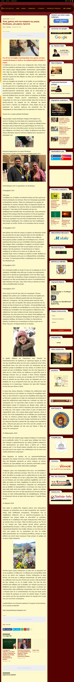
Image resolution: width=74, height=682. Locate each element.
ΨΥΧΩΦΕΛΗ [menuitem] (41, 8)
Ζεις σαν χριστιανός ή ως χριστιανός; (66, 202)
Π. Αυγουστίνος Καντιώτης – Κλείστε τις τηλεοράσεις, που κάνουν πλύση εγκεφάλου (55, 204)
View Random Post (61, 21)
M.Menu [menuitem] (23, 8)
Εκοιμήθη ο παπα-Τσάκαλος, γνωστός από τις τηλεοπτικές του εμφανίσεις (64, 120)
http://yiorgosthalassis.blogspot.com (14, 610)
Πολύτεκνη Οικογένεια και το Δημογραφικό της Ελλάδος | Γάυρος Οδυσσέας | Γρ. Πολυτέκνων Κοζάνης (24, 653)
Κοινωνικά (12, 18)
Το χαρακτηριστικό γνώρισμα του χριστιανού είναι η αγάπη (66, 221)
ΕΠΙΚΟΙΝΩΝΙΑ (14, 1)
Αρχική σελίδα (6, 18)
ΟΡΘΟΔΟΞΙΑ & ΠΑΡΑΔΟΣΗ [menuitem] (53, 8)
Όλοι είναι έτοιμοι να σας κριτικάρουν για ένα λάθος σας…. (55, 221)
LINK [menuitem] (17, 15)
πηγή (4, 603)
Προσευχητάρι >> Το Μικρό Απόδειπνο (59, 111)
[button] (64, 8)
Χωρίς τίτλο (36, 650)
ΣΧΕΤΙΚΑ (8, 1)
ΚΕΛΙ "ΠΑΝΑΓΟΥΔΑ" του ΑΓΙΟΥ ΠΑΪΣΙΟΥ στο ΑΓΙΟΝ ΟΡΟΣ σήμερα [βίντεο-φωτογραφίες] (64, 140)
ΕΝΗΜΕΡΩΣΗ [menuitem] (31, 8)
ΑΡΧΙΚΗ (2, 1)
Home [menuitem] (17, 8)
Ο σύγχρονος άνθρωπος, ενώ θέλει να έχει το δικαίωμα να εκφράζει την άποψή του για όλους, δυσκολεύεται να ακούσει (9, 655)
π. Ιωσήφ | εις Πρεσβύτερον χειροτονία (61, 302)
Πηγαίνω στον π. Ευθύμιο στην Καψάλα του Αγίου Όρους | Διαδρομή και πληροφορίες (65, 129)
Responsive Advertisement (24, 35)
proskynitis (15, 605)
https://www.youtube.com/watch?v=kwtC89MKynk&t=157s (22, 154)
